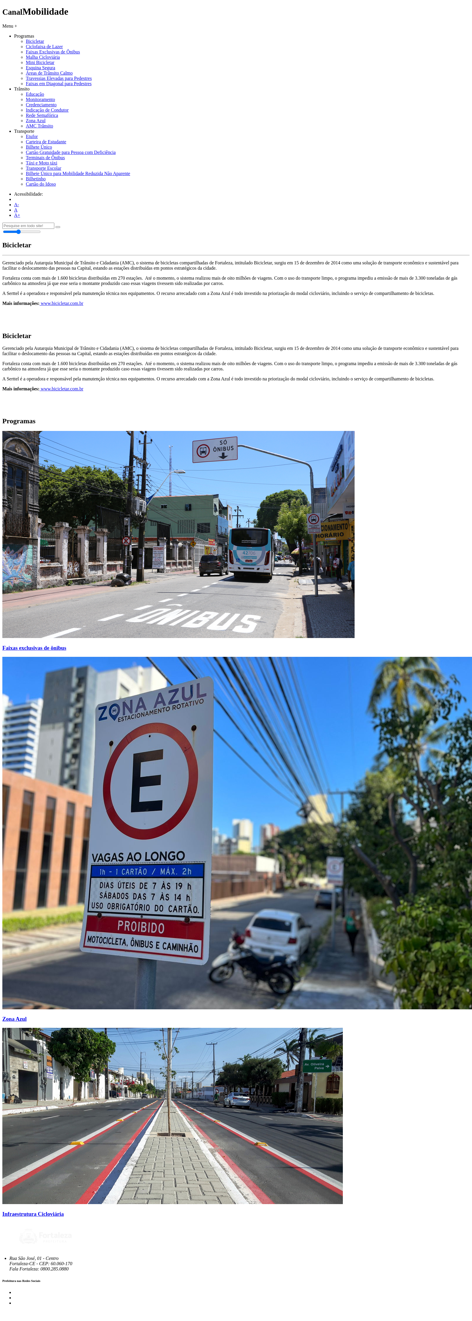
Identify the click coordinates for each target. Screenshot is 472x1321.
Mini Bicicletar (40, 62)
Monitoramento (40, 99)
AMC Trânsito (39, 125)
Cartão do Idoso (41, 184)
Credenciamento (41, 104)
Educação (35, 94)
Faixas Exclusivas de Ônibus (53, 51)
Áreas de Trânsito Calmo (49, 73)
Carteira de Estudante (46, 141)
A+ (17, 215)
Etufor (32, 136)
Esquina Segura (40, 67)
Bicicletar (35, 41)
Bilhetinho (36, 178)
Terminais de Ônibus (45, 157)
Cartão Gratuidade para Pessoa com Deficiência (71, 152)
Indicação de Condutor (47, 110)
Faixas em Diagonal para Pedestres (59, 83)
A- (16, 204)
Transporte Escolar (43, 168)
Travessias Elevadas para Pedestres (59, 78)
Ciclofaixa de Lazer (44, 46)
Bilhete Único (39, 147)
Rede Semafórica (42, 115)
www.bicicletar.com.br (61, 303)
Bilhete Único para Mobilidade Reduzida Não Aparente (78, 173)
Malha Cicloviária (43, 57)
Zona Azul (35, 120)
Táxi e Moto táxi (41, 162)
